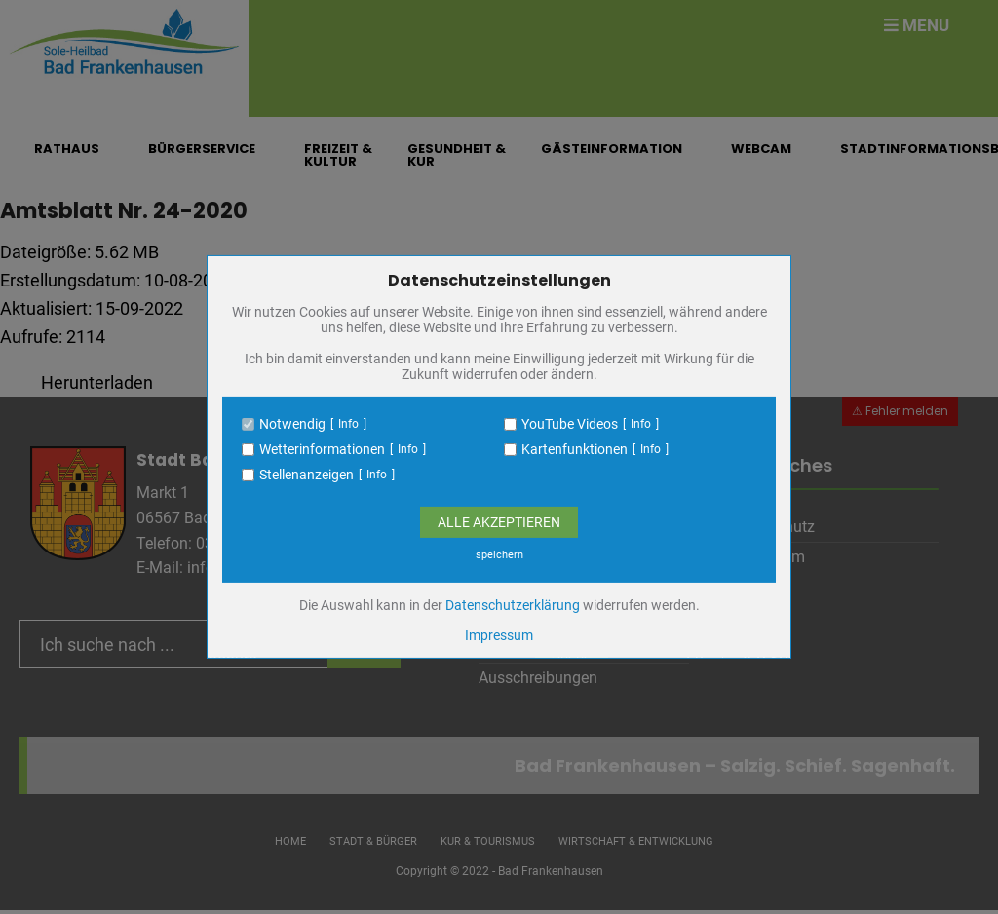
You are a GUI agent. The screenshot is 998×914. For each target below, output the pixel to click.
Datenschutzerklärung (512, 605)
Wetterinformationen (322, 449)
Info (348, 424)
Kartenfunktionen (574, 449)
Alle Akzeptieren (499, 522)
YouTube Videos (569, 424)
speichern (499, 555)
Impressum (499, 635)
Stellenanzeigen (306, 474)
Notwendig (292, 424)
